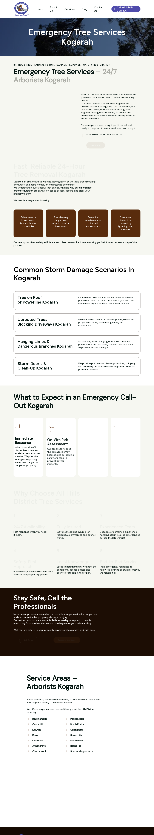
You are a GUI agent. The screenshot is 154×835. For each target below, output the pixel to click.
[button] (96, 145)
